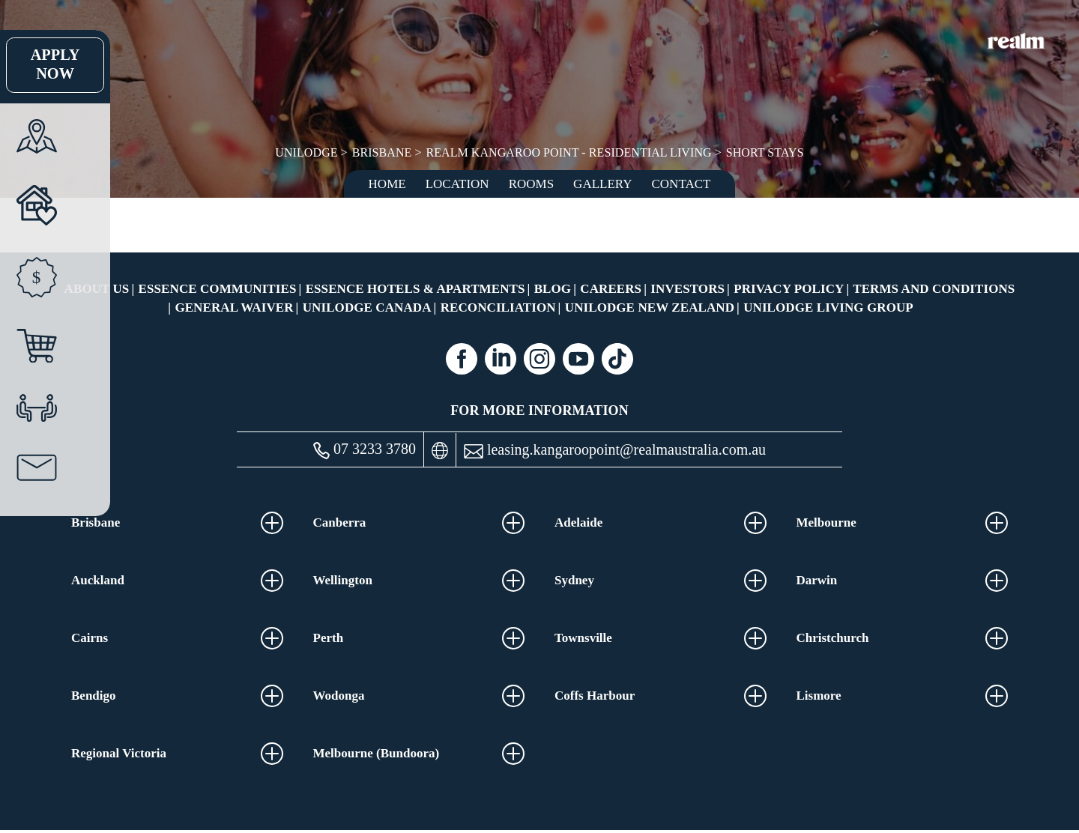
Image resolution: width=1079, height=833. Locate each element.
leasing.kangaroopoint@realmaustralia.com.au (615, 449)
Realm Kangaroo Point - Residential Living (568, 152)
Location (457, 184)
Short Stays (763, 152)
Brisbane (383, 152)
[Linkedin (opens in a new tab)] (500, 359)
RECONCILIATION (498, 307)
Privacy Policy (789, 289)
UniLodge (308, 152)
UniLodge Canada (367, 307)
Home (387, 184)
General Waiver (234, 307)
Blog (552, 289)
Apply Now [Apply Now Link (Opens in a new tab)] (33, 65)
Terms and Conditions (934, 289)
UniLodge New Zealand (649, 307)
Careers (610, 289)
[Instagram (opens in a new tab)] (539, 359)
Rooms (531, 184)
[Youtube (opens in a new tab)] (578, 359)
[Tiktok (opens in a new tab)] (617, 359)
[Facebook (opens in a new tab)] (461, 359)
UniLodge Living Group (828, 307)
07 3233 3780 (364, 449)
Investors (687, 289)
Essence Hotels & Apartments (415, 289)
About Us (97, 289)
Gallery (602, 184)
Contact (681, 184)
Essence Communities (218, 289)
